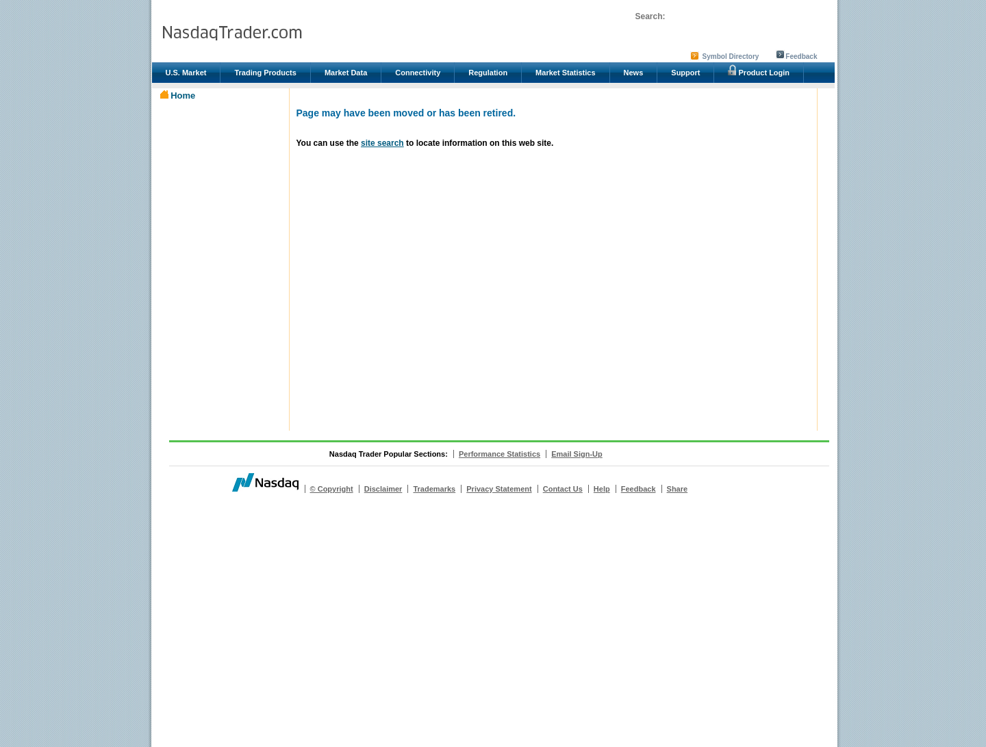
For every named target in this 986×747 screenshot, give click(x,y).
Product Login (758, 70)
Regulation (487, 72)
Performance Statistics (499, 454)
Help (602, 489)
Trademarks (434, 489)
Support (685, 72)
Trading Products (265, 72)
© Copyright (331, 489)
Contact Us (563, 489)
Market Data (346, 72)
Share (677, 489)
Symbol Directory (731, 56)
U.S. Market (186, 72)
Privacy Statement (498, 489)
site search (382, 143)
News (634, 72)
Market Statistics (565, 72)
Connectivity (417, 72)
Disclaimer (383, 489)
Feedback (801, 56)
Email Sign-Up (577, 454)
